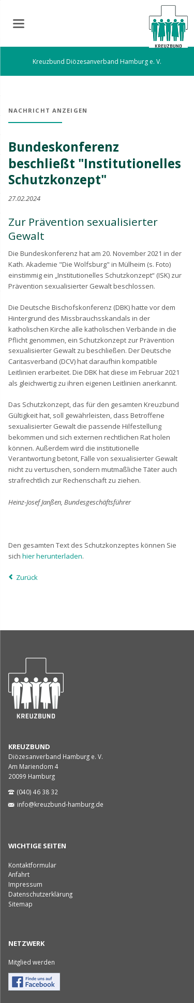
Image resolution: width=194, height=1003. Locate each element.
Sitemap (20, 904)
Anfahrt (18, 874)
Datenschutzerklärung (40, 894)
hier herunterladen (52, 556)
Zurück (27, 577)
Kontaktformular (32, 865)
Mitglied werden (31, 962)
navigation (18, 23)
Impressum (25, 884)
